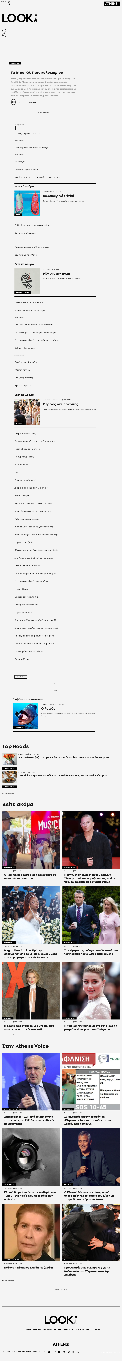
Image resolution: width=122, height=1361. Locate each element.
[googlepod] (73, 1352)
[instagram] (48, 1352)
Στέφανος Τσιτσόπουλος (52, 400)
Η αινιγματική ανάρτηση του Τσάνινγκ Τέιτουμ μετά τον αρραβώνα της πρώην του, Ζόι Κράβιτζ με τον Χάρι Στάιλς (90, 878)
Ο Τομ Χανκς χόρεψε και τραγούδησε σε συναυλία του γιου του (30, 876)
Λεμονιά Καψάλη (24, 754)
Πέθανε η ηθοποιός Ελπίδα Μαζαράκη (28, 1268)
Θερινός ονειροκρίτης (63, 405)
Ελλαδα (67, 1261)
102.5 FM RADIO (24, 1352)
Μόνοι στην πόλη (58, 274)
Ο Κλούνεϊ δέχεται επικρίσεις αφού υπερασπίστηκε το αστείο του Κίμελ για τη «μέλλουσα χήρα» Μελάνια (89, 1196)
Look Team (23, 102)
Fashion (7, 1018)
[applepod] (68, 1352)
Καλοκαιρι (21, 677)
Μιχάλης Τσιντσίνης (48, 704)
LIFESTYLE (26, 1329)
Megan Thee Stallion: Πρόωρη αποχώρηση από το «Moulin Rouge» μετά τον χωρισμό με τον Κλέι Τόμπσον (30, 954)
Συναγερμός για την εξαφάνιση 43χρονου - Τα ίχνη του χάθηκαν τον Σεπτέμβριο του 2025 (87, 1121)
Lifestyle (15, 63)
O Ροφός (49, 709)
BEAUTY (57, 1329)
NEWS (97, 1329)
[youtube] (59, 1352)
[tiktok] (54, 1352)
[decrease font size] (4, 30)
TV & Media (9, 1185)
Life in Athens (22, 293)
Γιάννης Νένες (48, 192)
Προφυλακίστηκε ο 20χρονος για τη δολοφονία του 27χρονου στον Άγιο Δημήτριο (87, 1272)
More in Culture (11, 1261)
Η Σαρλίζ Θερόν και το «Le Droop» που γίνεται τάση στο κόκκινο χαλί (29, 1028)
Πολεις (19, 423)
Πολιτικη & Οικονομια (14, 1109)
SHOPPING (48, 1329)
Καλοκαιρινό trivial (61, 196)
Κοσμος (67, 1185)
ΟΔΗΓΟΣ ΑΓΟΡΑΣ (10, 1352)
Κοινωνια (68, 1109)
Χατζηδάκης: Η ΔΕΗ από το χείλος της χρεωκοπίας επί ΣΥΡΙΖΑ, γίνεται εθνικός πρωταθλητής (29, 1121)
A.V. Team (46, 269)
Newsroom (22, 772)
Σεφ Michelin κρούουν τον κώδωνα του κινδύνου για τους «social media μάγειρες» (62, 775)
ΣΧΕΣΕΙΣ (90, 1329)
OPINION (80, 1329)
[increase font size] (4, 35)
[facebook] (44, 1352)
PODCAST (37, 1352)
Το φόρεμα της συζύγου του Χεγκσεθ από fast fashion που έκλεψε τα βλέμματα (91, 952)
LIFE (18, 215)
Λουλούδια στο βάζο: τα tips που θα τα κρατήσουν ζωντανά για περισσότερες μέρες (64, 757)
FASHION (37, 1329)
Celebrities (9, 867)
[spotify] (64, 1352)
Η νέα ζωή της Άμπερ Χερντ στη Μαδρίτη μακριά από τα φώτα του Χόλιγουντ (90, 1028)
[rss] (78, 1352)
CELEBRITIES (69, 1329)
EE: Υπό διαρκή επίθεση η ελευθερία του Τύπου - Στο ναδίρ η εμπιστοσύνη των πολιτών (30, 1196)
